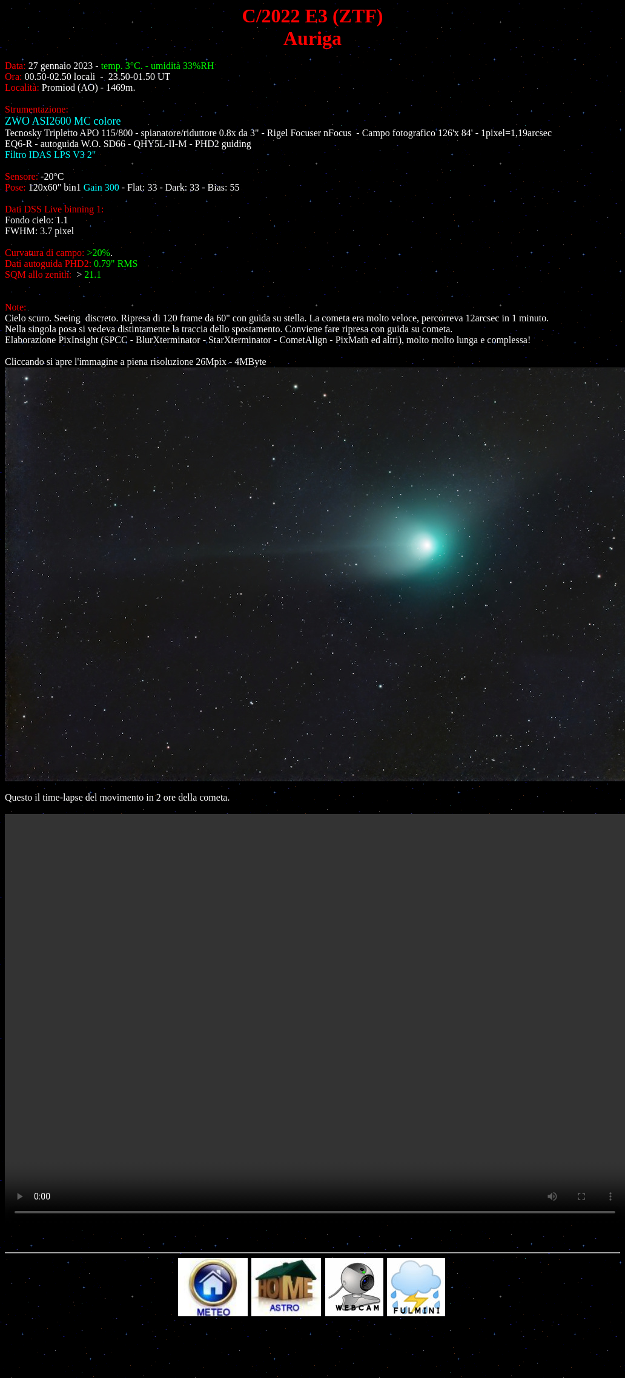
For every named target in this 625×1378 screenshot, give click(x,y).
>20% (98, 253)
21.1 (92, 274)
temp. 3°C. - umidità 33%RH (157, 66)
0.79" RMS (115, 263)
